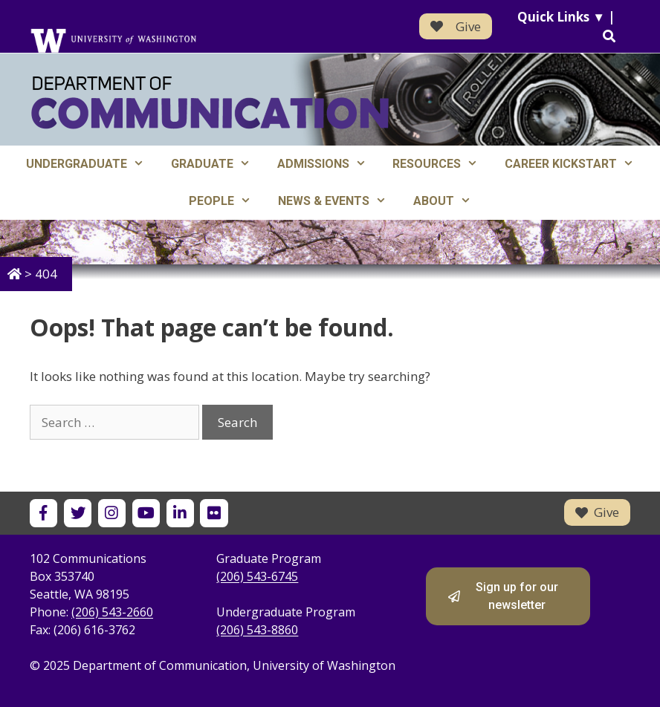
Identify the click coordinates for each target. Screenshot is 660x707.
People (227, 201)
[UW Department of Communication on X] (77, 513)
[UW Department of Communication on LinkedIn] (180, 513)
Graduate (217, 164)
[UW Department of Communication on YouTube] (146, 513)
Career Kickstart (576, 164)
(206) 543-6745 (257, 576)
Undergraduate (92, 164)
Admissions (328, 164)
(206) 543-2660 (112, 612)
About (449, 201)
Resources (441, 164)
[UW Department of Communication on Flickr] (213, 513)
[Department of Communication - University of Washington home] (210, 102)
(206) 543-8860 (257, 630)
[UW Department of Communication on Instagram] (112, 513)
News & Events (339, 201)
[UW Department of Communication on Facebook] (43, 513)
